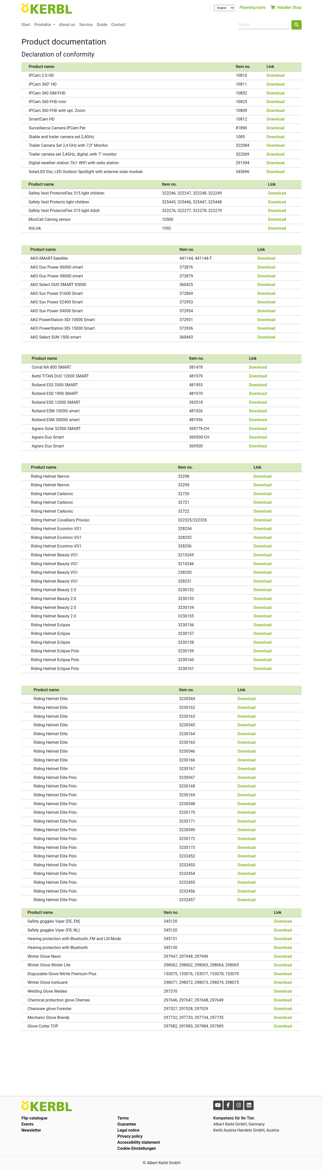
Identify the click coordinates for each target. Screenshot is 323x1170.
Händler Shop (286, 7)
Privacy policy (130, 1136)
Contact (118, 24)
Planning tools (252, 7)
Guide (102, 24)
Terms (123, 1118)
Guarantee (126, 1124)
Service (86, 24)
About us (67, 24)
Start (25, 24)
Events (27, 1124)
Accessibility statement (138, 1142)
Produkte (43, 24)
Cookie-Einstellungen (136, 1148)
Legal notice (128, 1130)
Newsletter (31, 1130)
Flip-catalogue (34, 1118)
